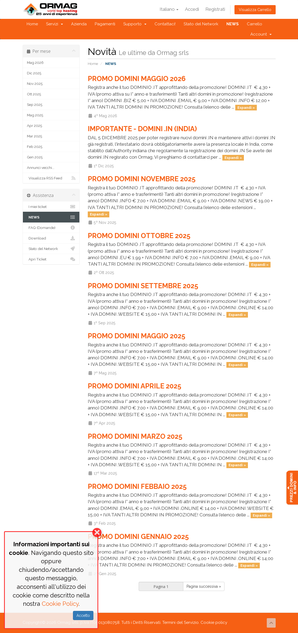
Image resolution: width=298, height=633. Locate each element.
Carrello (254, 24)
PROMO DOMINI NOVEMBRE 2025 (141, 179)
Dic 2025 (34, 73)
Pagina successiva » (204, 586)
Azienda (79, 24)
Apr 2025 (34, 125)
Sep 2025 (34, 104)
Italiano (169, 9)
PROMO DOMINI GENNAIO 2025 (138, 537)
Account (261, 34)
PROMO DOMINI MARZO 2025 (135, 436)
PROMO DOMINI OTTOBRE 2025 (139, 236)
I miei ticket (51, 206)
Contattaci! (165, 24)
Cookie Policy (60, 603)
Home (32, 24)
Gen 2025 (35, 157)
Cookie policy (214, 622)
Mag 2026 (35, 62)
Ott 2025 (34, 94)
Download (51, 238)
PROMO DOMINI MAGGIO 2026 (137, 79)
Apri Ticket (51, 259)
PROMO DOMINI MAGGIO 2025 (136, 336)
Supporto (134, 24)
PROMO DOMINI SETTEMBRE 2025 (143, 286)
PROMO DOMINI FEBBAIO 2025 (137, 486)
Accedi (192, 9)
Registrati (215, 9)
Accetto (83, 615)
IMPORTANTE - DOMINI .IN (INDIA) (142, 129)
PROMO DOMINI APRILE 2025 (134, 386)
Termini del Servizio (180, 622)
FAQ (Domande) (51, 227)
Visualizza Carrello (255, 10)
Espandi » (246, 107)
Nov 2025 (35, 83)
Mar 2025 (34, 136)
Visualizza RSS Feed (51, 178)
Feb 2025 (34, 146)
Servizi (54, 24)
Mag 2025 (35, 115)
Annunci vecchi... (40, 167)
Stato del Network (201, 24)
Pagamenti (105, 24)
